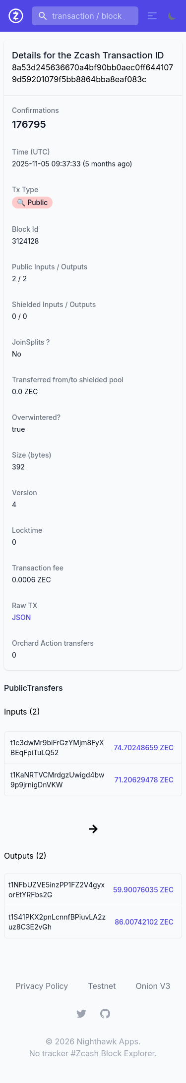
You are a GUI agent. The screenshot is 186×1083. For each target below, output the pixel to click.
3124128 (25, 241)
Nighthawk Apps (107, 1041)
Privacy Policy (42, 986)
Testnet (102, 986)
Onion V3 (152, 986)
